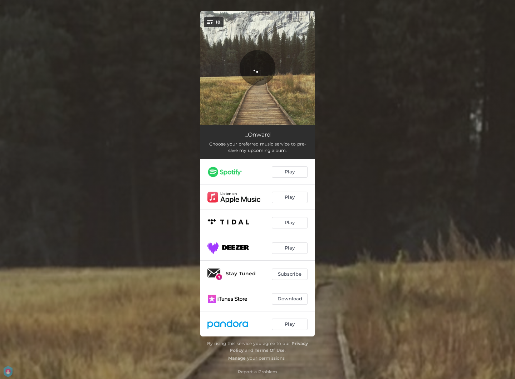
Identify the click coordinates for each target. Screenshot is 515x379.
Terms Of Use (270, 350)
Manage (237, 358)
